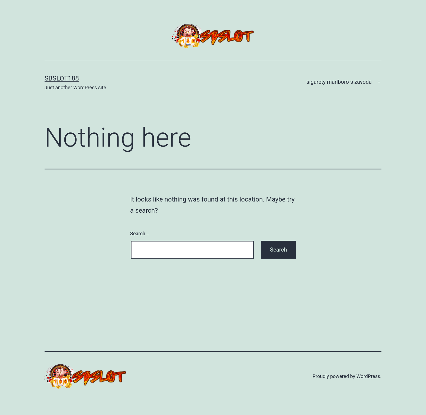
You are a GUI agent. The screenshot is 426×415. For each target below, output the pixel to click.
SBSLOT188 (62, 78)
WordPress (368, 376)
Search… (139, 233)
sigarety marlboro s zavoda (339, 82)
